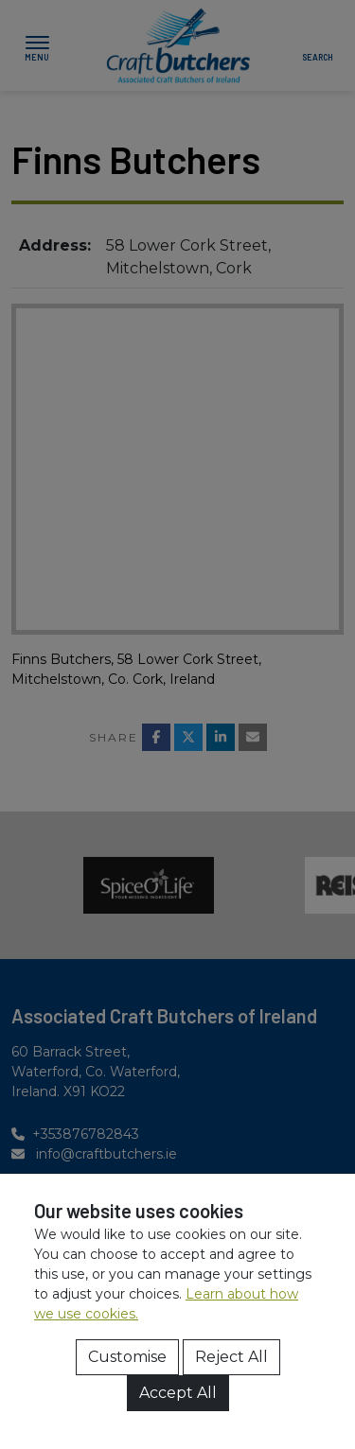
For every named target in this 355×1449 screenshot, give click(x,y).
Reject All (231, 1357)
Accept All (178, 1393)
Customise (127, 1357)
